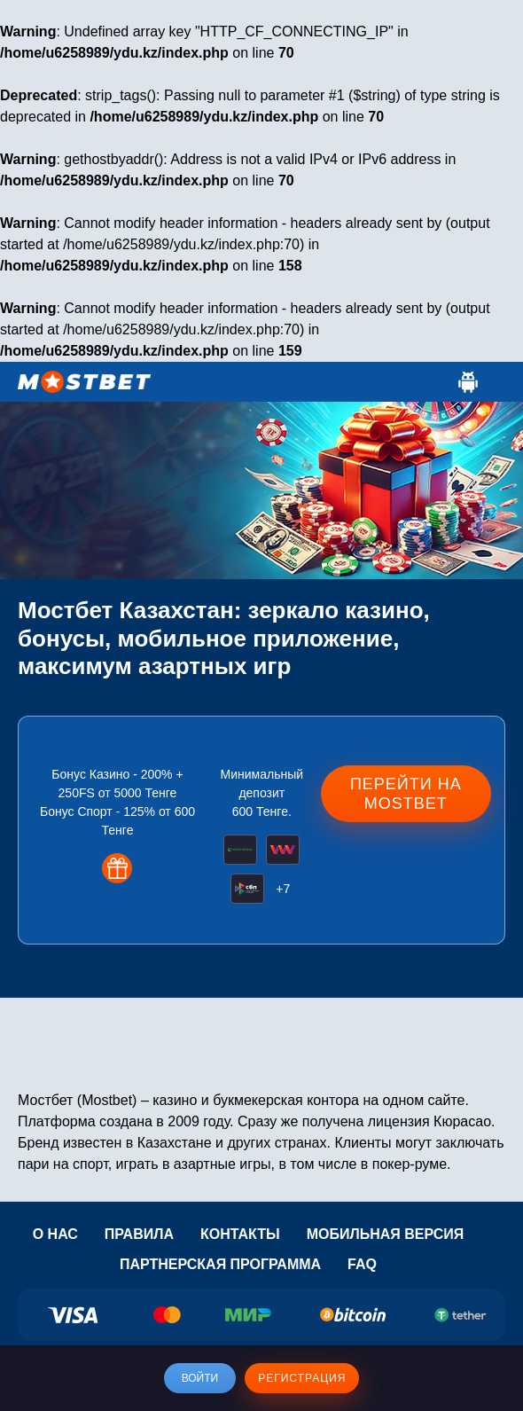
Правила (139, 1234)
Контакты (240, 1234)
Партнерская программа (220, 1264)
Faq (362, 1264)
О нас (55, 1234)
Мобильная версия (385, 1234)
